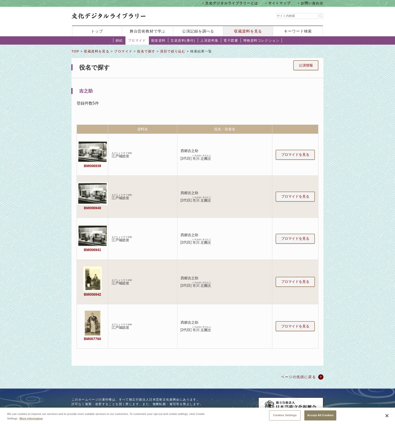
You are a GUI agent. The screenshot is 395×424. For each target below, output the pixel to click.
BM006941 (92, 250)
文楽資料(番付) (183, 40)
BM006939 (92, 166)
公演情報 (306, 65)
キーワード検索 (298, 31)
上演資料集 (209, 40)
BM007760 (92, 339)
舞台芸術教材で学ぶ (148, 31)
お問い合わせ (312, 3)
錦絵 (119, 40)
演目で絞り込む (172, 51)
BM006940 (92, 208)
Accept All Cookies (320, 418)
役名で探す (146, 51)
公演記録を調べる (198, 31)
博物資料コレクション (261, 40)
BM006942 (92, 294)
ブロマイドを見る (295, 155)
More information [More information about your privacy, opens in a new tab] (31, 421)
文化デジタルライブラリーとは (231, 3)
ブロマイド (137, 40)
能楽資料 (158, 40)
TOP (75, 51)
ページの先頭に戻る (298, 377)
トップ (97, 31)
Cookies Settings (285, 418)
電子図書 (230, 40)
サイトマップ (279, 3)
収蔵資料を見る (248, 31)
